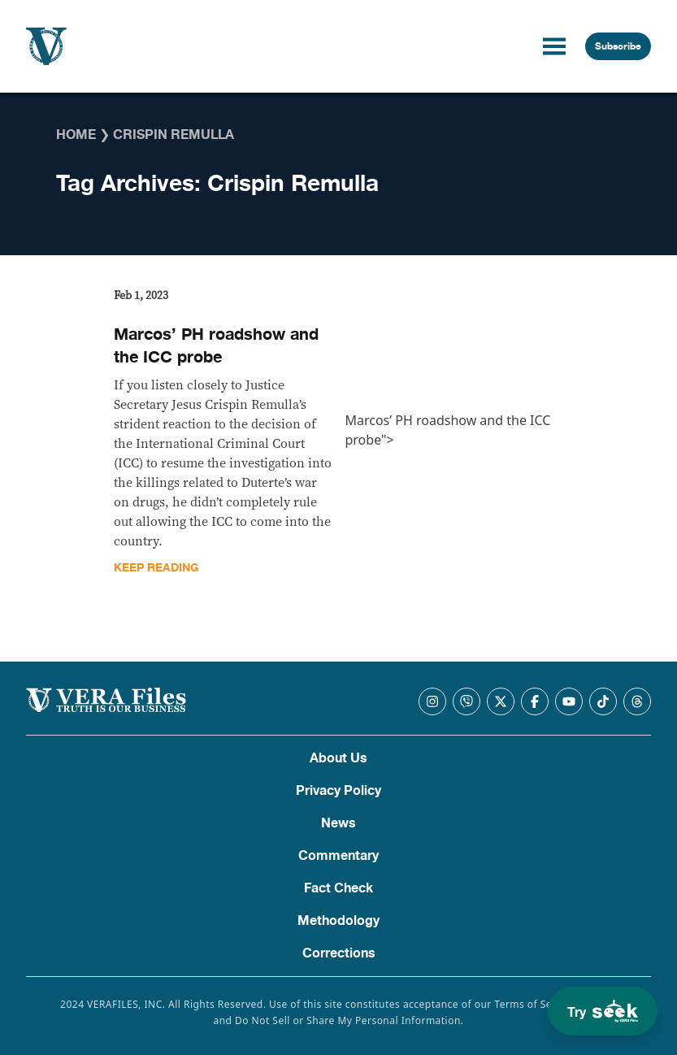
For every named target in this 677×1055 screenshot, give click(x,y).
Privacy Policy (338, 790)
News (338, 823)
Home (76, 134)
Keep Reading (156, 567)
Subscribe (618, 46)
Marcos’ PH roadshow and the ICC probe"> (453, 368)
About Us (338, 758)
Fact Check (338, 888)
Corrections (338, 953)
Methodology (338, 920)
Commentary (338, 855)
